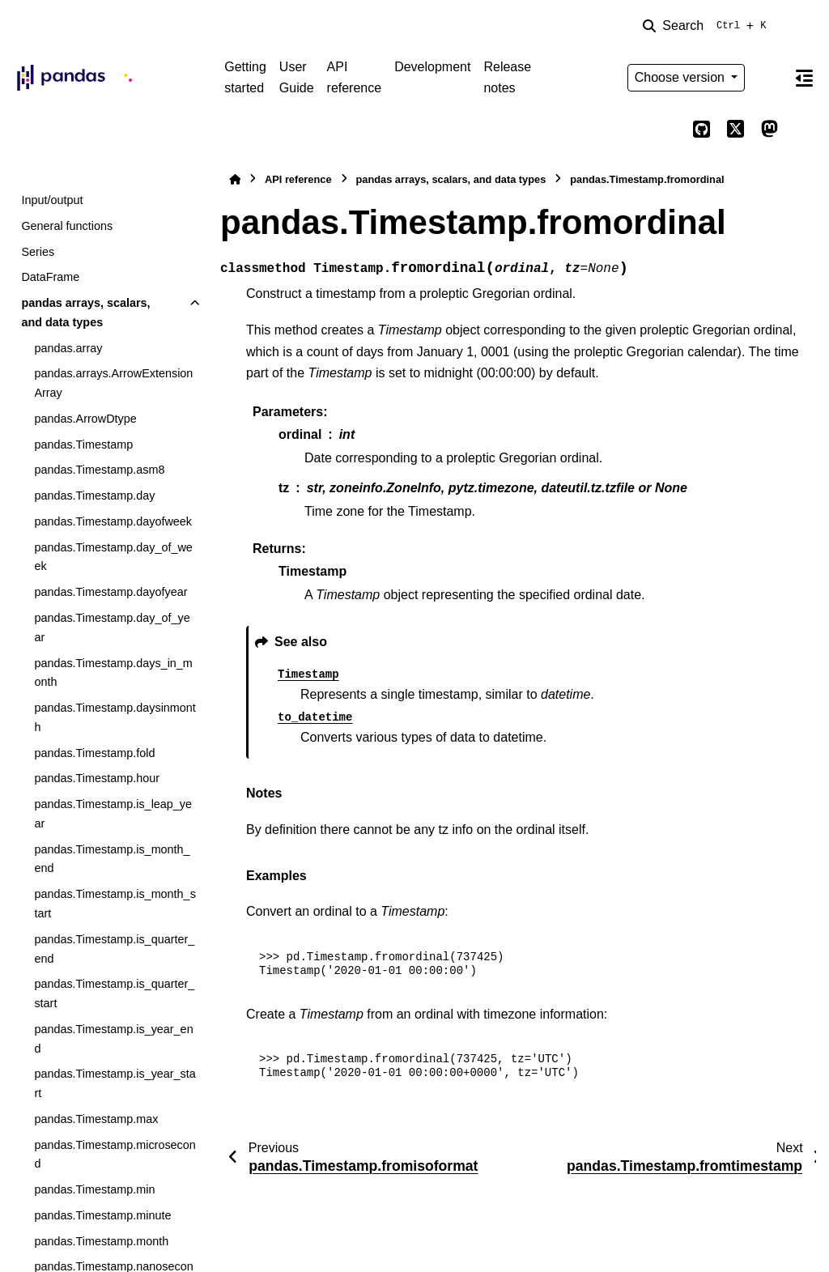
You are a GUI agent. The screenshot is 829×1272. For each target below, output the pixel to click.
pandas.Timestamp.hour (96, 778)
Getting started (245, 77)
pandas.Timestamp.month (101, 1241)
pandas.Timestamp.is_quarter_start (114, 993)
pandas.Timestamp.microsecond (114, 1154)
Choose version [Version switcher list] (682, 77)
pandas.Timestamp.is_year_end (113, 1039)
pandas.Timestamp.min (94, 1189)
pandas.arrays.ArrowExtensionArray (113, 383)
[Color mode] (769, 77)
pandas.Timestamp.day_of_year (111, 627)
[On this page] (804, 77)
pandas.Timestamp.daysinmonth (114, 717)
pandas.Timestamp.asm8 (99, 469)
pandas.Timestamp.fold (94, 753)
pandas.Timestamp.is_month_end (111, 859)
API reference (354, 77)
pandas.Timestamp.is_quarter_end (114, 949)
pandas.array (68, 348)
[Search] (707, 26)
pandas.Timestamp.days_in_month (113, 673)
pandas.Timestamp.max (96, 1118)
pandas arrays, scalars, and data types (85, 312)
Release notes (507, 77)
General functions (67, 225)
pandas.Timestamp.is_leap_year (113, 814)
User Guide (296, 77)
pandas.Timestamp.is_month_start (114, 903)
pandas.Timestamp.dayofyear (110, 591)
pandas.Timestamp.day (94, 495)
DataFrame (50, 276)
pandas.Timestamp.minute (102, 1215)
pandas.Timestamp (83, 444)
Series (37, 251)
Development (432, 67)
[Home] (234, 179)
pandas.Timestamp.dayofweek (113, 521)
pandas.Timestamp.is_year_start (114, 1083)
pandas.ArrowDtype (85, 418)
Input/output (52, 200)
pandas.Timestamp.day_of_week (113, 557)
